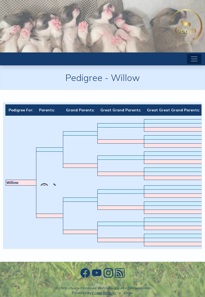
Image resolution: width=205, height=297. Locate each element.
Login (128, 293)
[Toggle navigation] (194, 59)
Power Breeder (104, 293)
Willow (12, 183)
